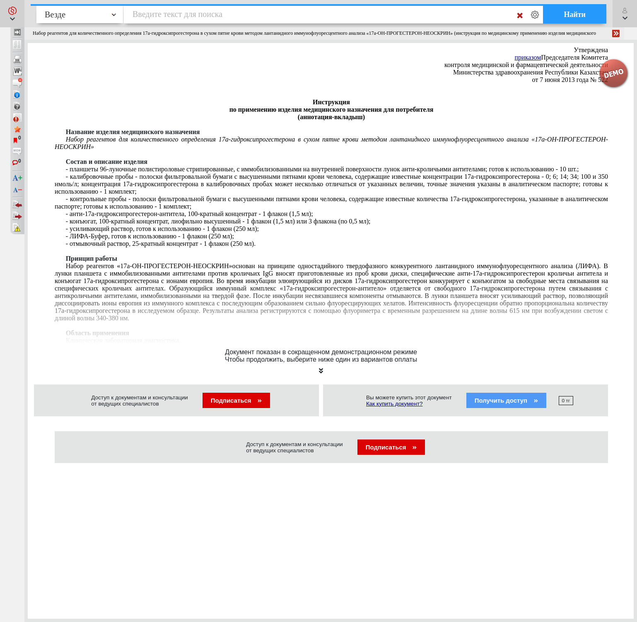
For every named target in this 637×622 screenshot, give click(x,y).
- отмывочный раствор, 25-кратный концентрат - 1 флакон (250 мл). (161, 243)
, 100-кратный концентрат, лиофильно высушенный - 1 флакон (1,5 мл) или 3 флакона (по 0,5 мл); (218, 221)
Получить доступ (506, 400)
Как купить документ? (394, 404)
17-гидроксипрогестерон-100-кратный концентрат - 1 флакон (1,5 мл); (189, 213)
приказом (528, 57)
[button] (12, 13)
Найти (575, 14)
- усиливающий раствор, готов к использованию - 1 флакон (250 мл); (162, 228)
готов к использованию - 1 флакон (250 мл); (150, 236)
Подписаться (236, 400)
